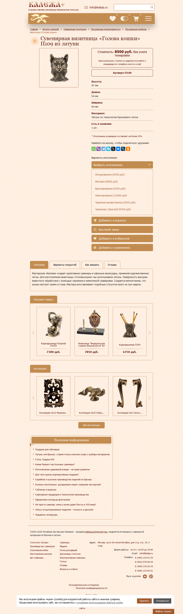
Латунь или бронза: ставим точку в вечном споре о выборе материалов (72, 454)
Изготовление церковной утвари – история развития (62, 469)
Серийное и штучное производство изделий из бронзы (63, 479)
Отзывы (63, 565)
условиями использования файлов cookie (99, 602)
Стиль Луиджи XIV (44, 459)
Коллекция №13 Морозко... (53, 412)
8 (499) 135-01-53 (144, 557)
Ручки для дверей (68, 550)
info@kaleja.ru (146, 553)
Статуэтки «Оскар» (39, 542)
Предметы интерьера (46, 514)
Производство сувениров (42, 546)
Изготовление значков (41, 554)
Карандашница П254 (129, 344)
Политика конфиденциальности (91, 588)
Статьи (63, 561)
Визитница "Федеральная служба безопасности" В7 (91, 344)
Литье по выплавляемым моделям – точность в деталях (64, 509)
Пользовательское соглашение (84, 585)
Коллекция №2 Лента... (129, 412)
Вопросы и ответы (69, 569)
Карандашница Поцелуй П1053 (53, 344)
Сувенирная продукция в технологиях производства (62, 494)
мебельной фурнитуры (96, 531)
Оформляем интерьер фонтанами (52, 499)
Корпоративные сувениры (72, 557)
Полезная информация (71, 440)
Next (150, 332)
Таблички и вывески (45, 489)
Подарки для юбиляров (47, 449)
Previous (33, 332)
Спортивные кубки (39, 550)
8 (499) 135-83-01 (144, 570)
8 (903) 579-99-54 (144, 562)
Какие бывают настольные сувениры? (55, 464)
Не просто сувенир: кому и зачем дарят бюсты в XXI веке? (65, 504)
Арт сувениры (36, 557)
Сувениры (64, 542)
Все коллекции (91, 425)
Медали (63, 546)
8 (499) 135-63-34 (144, 566)
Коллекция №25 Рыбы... (91, 412)
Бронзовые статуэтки (70, 554)
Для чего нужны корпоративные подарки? (57, 474)
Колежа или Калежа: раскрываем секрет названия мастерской (68, 484)
